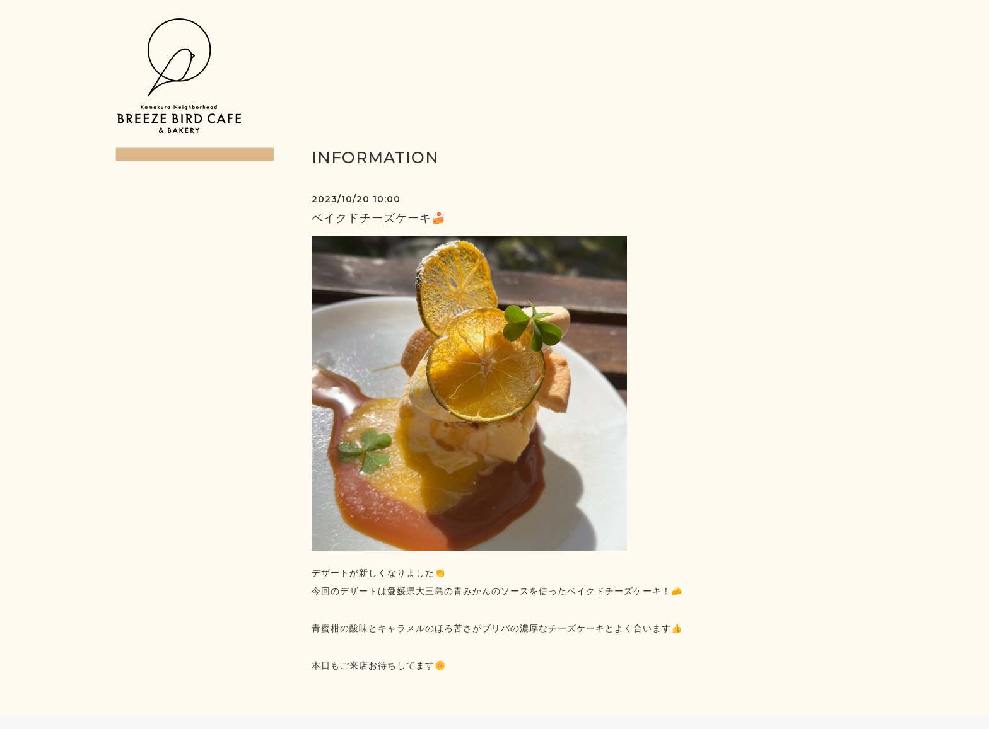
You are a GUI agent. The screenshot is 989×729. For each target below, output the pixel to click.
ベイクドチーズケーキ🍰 (379, 218)
